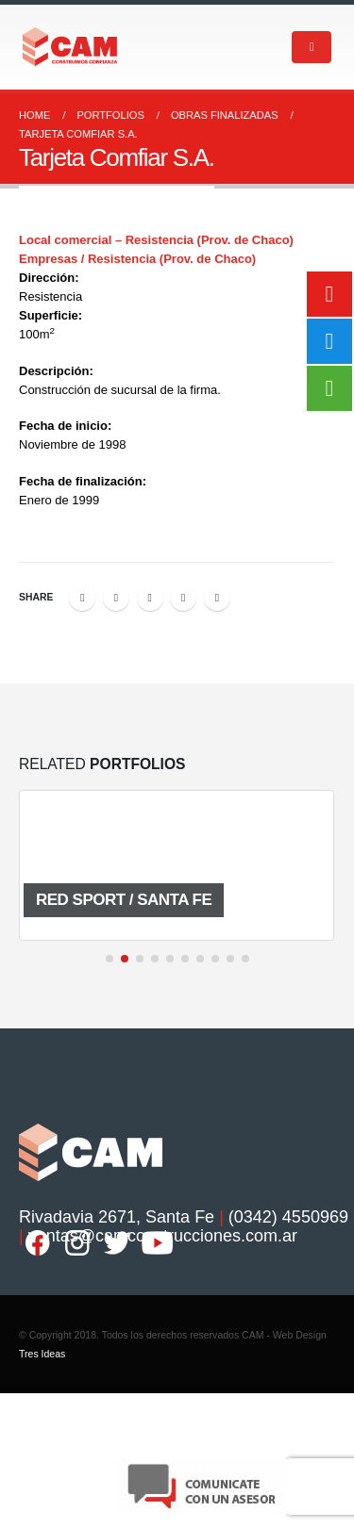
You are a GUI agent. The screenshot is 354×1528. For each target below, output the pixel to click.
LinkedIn (150, 597)
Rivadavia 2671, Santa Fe (116, 1217)
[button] (109, 958)
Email (217, 597)
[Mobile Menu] (311, 47)
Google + (183, 597)
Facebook (82, 597)
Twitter (116, 597)
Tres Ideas (42, 1353)
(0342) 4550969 (288, 1217)
